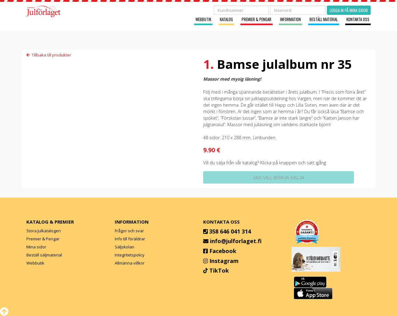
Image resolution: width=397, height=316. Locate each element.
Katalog (226, 19)
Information (290, 19)
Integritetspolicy (130, 255)
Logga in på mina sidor (349, 10)
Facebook (222, 251)
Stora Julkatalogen (43, 231)
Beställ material (324, 19)
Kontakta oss (357, 19)
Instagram (224, 261)
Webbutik (203, 19)
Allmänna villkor (130, 263)
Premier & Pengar (256, 19)
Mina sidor (36, 247)
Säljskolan (124, 247)
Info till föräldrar (130, 239)
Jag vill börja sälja (278, 177)
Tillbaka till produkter (48, 55)
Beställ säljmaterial (44, 255)
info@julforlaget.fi (235, 241)
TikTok (219, 270)
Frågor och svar (129, 231)
